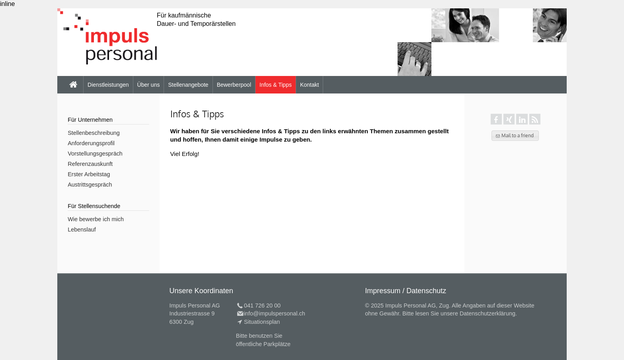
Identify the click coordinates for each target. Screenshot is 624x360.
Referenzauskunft (90, 164)
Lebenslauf (82, 229)
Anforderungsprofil (91, 143)
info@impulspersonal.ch (274, 313)
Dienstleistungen (108, 85)
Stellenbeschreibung (93, 133)
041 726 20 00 (262, 305)
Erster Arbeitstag (89, 174)
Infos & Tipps (275, 85)
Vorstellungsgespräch (95, 153)
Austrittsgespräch (90, 184)
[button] (515, 135)
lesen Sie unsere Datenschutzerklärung (465, 313)
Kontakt (309, 85)
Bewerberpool (234, 85)
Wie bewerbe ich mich (96, 219)
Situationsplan (262, 322)
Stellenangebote (188, 85)
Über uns (148, 85)
